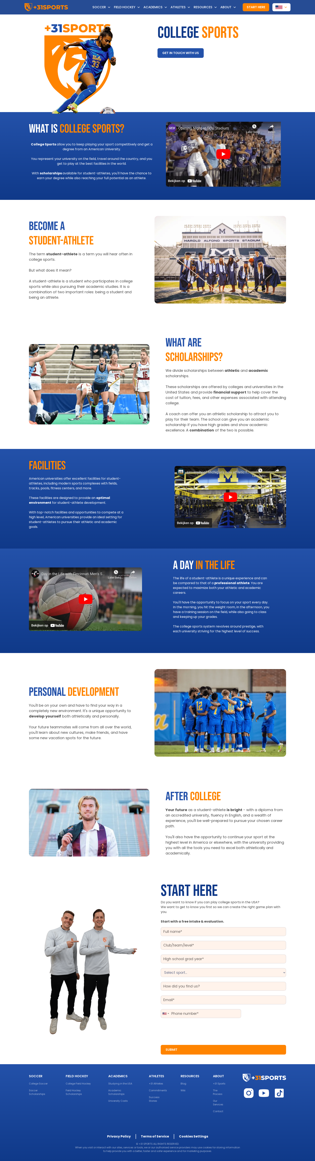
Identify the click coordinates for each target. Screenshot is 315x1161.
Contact (218, 1111)
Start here (256, 7)
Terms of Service (155, 1136)
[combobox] (165, 1013)
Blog (183, 1083)
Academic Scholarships (116, 1092)
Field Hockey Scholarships (74, 1092)
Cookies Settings (193, 1136)
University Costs (118, 1101)
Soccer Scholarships (37, 1092)
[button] (103, 7)
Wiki (183, 1090)
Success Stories (154, 1099)
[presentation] (191, 1030)
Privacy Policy (119, 1136)
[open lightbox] (223, 154)
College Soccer (38, 1083)
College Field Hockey (78, 1083)
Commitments (158, 1090)
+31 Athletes (156, 1083)
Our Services (218, 1102)
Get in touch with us (180, 53)
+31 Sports (219, 1083)
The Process (217, 1092)
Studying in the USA (120, 1083)
